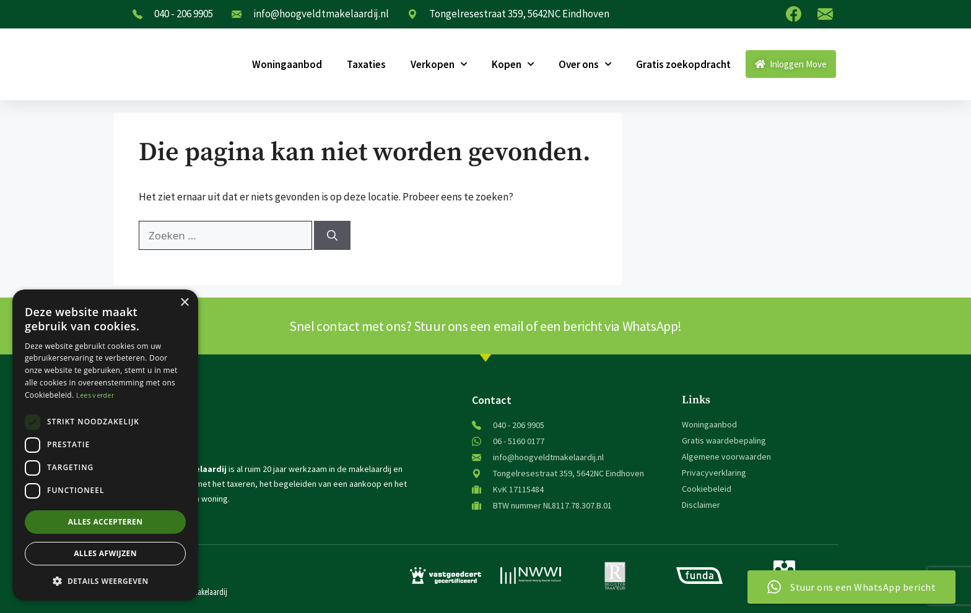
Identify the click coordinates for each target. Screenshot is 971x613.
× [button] (184, 302)
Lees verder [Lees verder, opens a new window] (95, 395)
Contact (492, 400)
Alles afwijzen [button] (105, 553)
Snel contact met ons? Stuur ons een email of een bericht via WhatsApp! (485, 326)
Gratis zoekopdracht (683, 64)
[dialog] (105, 445)
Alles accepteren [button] (105, 522)
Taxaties (366, 64)
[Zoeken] (332, 236)
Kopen (513, 64)
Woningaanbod (287, 64)
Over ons (585, 64)
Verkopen (439, 64)
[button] (105, 580)
